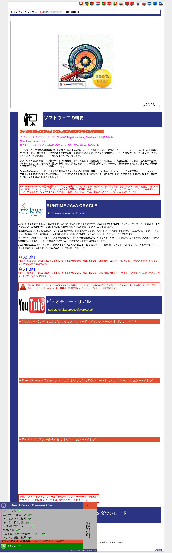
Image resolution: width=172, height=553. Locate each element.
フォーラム (9, 511)
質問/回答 (8, 529)
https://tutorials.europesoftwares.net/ (70, 309)
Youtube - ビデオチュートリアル (21, 533)
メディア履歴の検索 (14, 537)
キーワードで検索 (13, 522)
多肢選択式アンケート (16, 526)
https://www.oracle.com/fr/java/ (66, 213)
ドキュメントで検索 (14, 518)
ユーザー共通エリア (14, 514)
